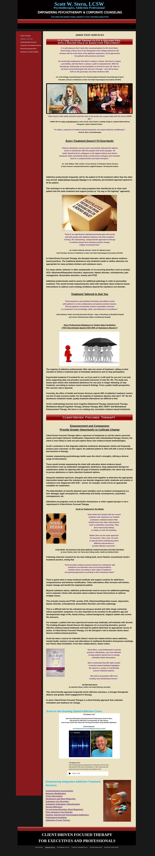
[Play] (70, 773)
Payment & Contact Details (29, 52)
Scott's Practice (25, 36)
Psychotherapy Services (28, 42)
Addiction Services (26, 39)
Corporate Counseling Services (30, 45)
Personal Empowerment (28, 48)
